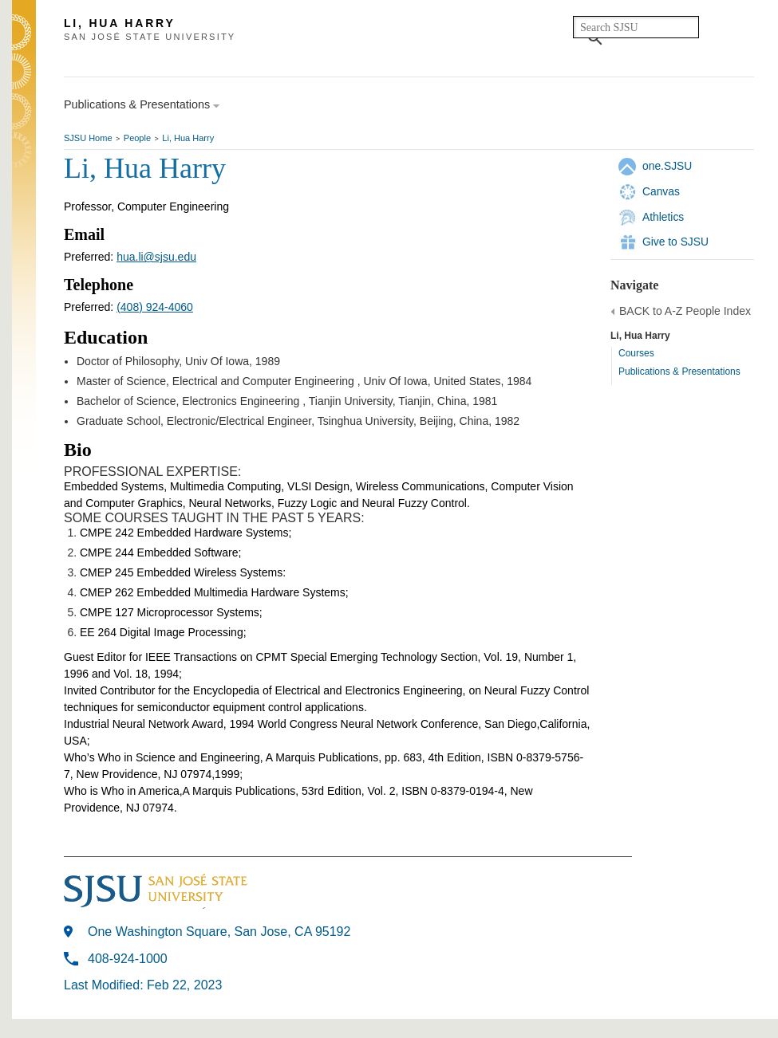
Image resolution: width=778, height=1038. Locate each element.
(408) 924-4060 (155, 307)
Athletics (663, 216)
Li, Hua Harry (188, 138)
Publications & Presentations (679, 371)
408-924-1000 (128, 958)
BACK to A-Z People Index (685, 311)
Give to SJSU (675, 241)
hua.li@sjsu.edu (156, 256)
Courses (636, 353)
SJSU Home (88, 138)
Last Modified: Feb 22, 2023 (143, 985)
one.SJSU (667, 165)
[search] (636, 27)
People (137, 138)
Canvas (661, 191)
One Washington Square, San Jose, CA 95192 (219, 931)
